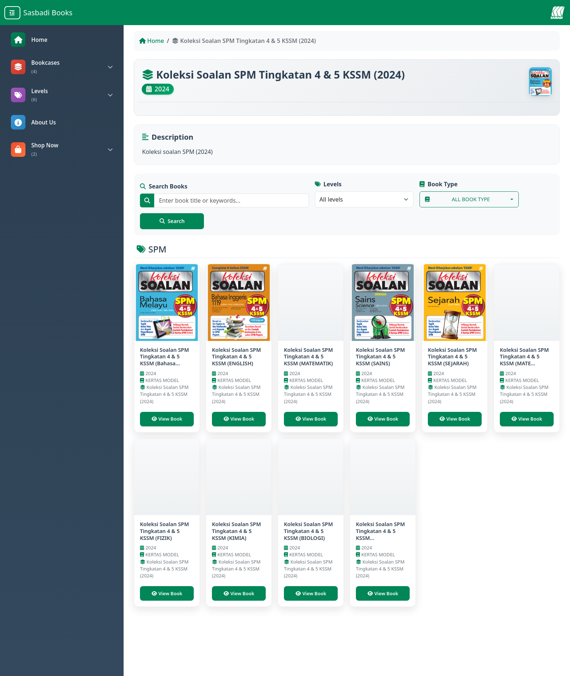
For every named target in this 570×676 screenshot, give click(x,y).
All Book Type (458, 204)
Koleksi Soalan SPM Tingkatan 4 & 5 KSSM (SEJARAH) (452, 376)
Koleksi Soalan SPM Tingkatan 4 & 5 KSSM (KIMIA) (236, 563)
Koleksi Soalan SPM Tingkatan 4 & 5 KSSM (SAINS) (380, 376)
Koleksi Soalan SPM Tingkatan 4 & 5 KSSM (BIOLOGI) (308, 563)
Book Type (438, 188)
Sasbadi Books (47, 12)
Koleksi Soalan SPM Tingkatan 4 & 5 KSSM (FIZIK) (164, 563)
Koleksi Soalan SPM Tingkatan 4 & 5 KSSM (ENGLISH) (236, 376)
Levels (328, 189)
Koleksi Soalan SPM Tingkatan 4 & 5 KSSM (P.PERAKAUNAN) (380, 566)
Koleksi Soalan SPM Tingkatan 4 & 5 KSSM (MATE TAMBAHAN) (524, 379)
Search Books (164, 191)
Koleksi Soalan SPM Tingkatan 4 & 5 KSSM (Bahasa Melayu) (164, 379)
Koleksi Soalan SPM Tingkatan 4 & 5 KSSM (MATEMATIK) (308, 376)
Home (151, 41)
